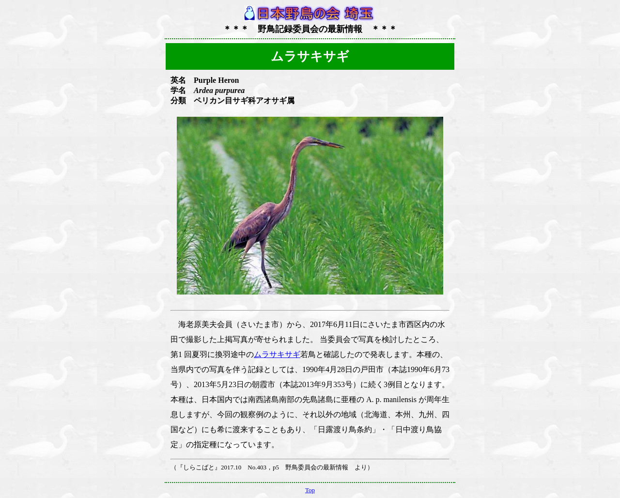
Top (310, 490)
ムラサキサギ (277, 354)
